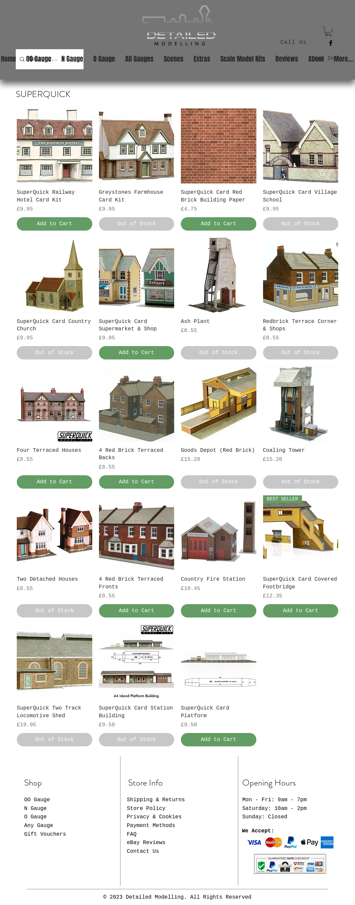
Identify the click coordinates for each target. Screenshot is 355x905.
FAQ (132, 834)
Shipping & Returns (156, 800)
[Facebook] (331, 43)
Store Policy (146, 809)
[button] (328, 31)
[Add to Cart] (54, 224)
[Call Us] (294, 42)
